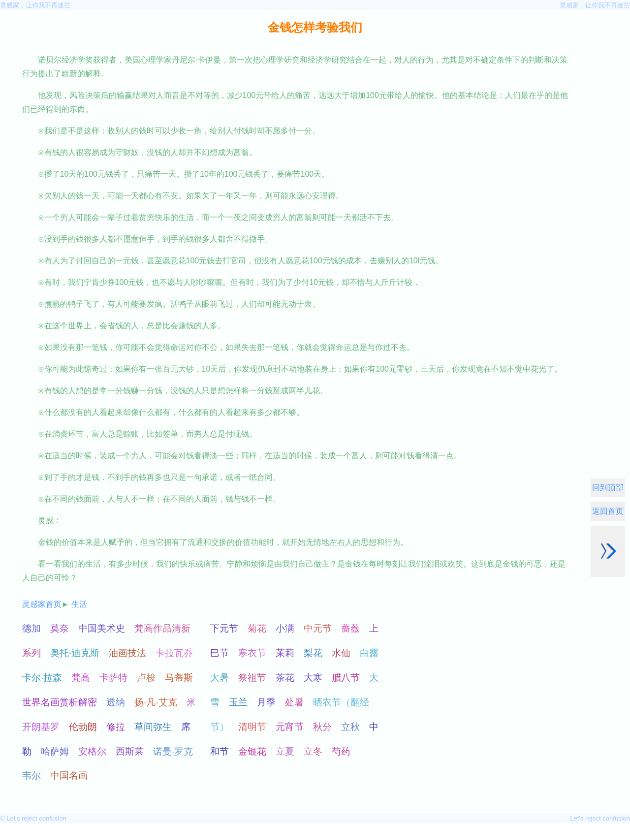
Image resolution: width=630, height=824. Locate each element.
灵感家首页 (42, 604)
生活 (79, 604)
